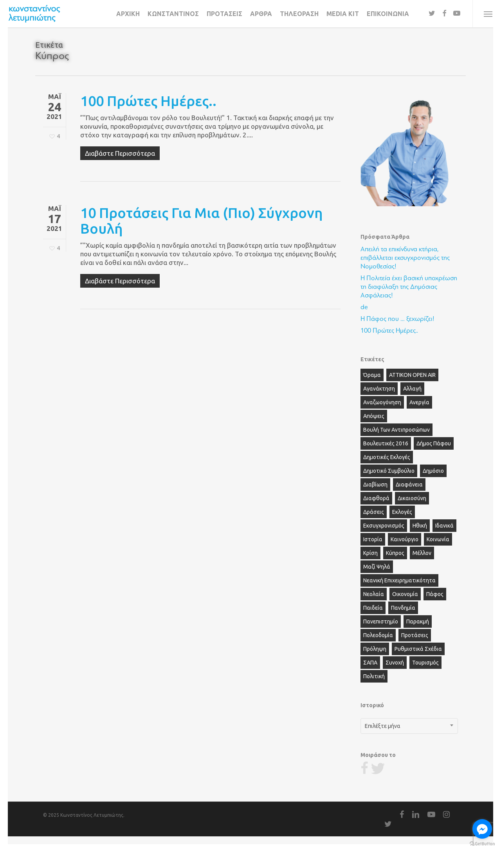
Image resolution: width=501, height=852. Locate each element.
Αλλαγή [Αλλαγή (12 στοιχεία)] (412, 388)
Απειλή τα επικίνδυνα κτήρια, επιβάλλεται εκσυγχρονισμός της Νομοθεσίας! (405, 257)
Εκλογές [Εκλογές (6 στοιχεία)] (402, 512)
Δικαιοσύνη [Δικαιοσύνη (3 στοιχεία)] (412, 498)
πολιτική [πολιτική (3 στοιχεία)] (374, 676)
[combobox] (409, 726)
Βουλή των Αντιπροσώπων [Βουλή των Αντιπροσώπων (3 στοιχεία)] (396, 430)
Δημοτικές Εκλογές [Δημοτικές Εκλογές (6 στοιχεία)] (386, 457)
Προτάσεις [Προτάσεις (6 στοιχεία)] (414, 635)
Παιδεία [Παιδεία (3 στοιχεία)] (373, 608)
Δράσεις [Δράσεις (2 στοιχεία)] (373, 512)
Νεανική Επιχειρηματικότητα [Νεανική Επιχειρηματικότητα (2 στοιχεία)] (399, 580)
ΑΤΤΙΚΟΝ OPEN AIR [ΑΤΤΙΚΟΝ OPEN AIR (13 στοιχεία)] (412, 375)
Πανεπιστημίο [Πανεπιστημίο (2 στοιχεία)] (380, 621)
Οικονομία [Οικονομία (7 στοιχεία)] (405, 594)
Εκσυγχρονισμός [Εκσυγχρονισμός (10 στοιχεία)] (383, 525)
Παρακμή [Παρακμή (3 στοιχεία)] (417, 621)
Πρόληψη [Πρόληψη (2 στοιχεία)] (374, 649)
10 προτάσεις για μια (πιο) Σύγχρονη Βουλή (201, 220)
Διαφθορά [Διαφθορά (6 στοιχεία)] (376, 498)
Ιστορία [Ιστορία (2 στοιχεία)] (372, 539)
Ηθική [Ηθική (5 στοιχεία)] (420, 525)
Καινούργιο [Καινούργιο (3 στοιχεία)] (404, 539)
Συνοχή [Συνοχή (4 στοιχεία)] (395, 662)
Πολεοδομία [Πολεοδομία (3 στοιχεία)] (378, 635)
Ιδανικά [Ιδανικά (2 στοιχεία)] (444, 525)
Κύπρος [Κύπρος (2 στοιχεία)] (395, 553)
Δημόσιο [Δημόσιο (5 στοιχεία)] (433, 471)
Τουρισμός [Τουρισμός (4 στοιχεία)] (425, 662)
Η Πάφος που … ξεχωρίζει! (397, 318)
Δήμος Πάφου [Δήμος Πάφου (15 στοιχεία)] (433, 443)
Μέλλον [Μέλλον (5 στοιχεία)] (422, 553)
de (364, 307)
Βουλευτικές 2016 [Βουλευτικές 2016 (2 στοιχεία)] (385, 443)
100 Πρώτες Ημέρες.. (148, 101)
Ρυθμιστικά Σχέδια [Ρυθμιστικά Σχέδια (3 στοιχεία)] (418, 649)
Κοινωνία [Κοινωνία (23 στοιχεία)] (438, 539)
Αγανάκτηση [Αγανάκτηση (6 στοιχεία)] (379, 388)
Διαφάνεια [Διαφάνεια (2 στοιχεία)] (409, 484)
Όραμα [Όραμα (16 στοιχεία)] (372, 375)
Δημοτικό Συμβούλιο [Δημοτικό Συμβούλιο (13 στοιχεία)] (388, 471)
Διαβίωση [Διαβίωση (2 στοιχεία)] (375, 484)
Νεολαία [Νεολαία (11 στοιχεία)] (373, 594)
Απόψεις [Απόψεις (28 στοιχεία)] (373, 416)
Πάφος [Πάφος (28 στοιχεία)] (434, 594)
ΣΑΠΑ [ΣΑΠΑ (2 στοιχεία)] (370, 662)
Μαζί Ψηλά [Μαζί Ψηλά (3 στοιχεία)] (376, 567)
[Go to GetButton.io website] (482, 844)
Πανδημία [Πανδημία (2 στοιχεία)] (403, 608)
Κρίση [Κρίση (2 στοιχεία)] (370, 553)
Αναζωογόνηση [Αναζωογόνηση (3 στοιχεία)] (382, 402)
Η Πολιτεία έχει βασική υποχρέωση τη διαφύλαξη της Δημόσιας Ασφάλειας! (408, 286)
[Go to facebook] (482, 829)
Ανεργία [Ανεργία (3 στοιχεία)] (419, 402)
